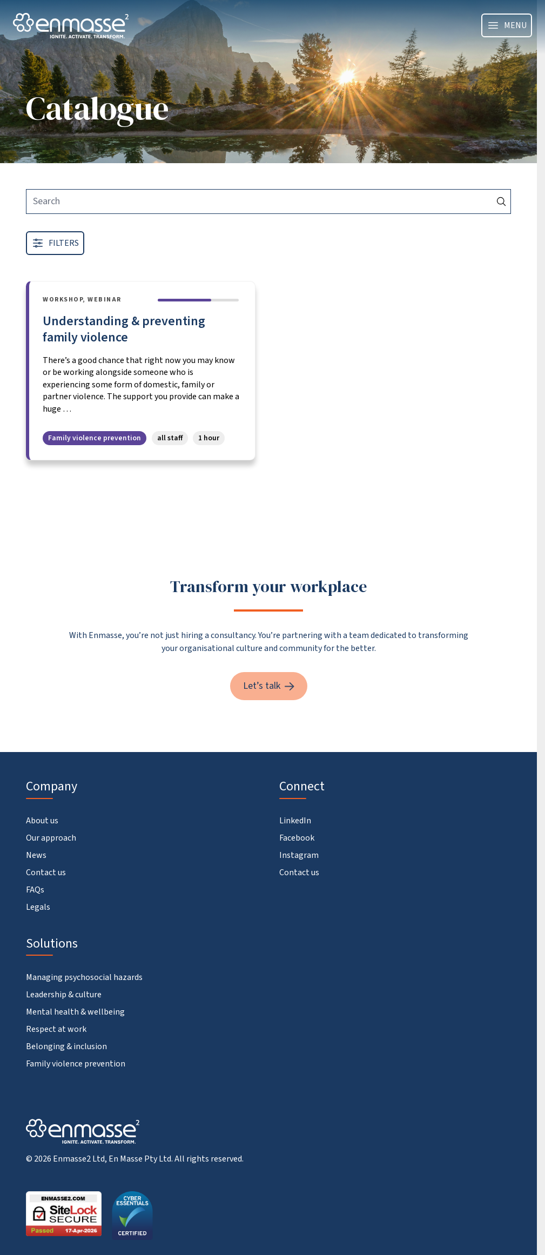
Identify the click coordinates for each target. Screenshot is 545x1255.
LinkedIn (295, 821)
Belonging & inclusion (66, 1046)
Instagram (299, 855)
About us (42, 821)
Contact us (46, 872)
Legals (38, 907)
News (36, 855)
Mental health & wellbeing (75, 1012)
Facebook (296, 838)
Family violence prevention (75, 1064)
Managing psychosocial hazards (84, 977)
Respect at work (56, 1029)
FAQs (35, 890)
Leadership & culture (64, 995)
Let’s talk (268, 686)
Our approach (51, 838)
